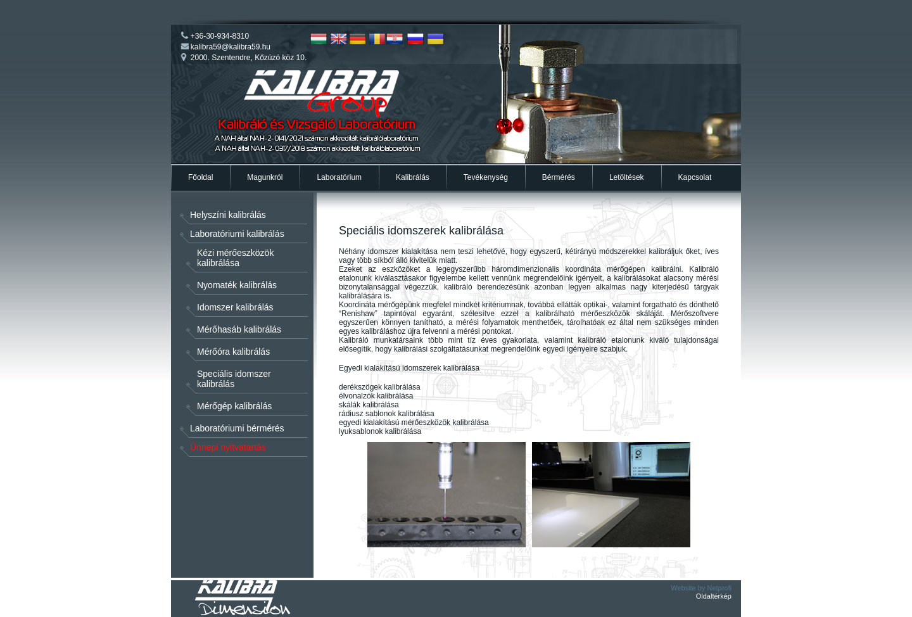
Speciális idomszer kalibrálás (234, 379)
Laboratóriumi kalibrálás (237, 234)
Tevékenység (486, 177)
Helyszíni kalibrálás (228, 215)
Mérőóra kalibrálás (233, 352)
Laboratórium (339, 177)
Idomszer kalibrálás (235, 307)
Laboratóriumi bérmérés (237, 428)
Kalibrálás (412, 177)
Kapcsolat (695, 177)
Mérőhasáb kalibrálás (239, 329)
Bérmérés (558, 177)
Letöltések (626, 177)
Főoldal (200, 177)
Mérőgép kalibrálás (234, 406)
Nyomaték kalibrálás (237, 285)
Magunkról (264, 177)
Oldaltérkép (714, 596)
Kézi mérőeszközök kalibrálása (235, 258)
